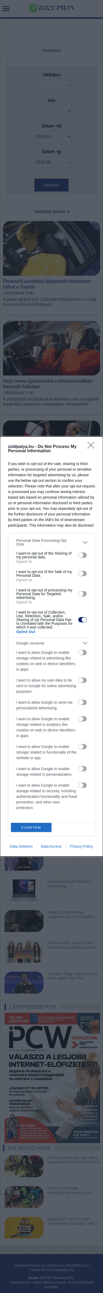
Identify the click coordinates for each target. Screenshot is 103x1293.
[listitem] (51, 542)
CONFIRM (31, 828)
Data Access (51, 846)
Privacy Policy (81, 846)
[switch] (82, 555)
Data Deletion (21, 846)
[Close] (93, 447)
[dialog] (51, 646)
